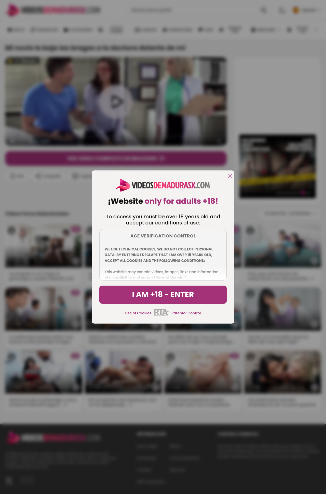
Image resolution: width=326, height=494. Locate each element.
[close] (230, 176)
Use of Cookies (138, 313)
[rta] (161, 315)
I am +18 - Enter (163, 294)
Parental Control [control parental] (186, 313)
